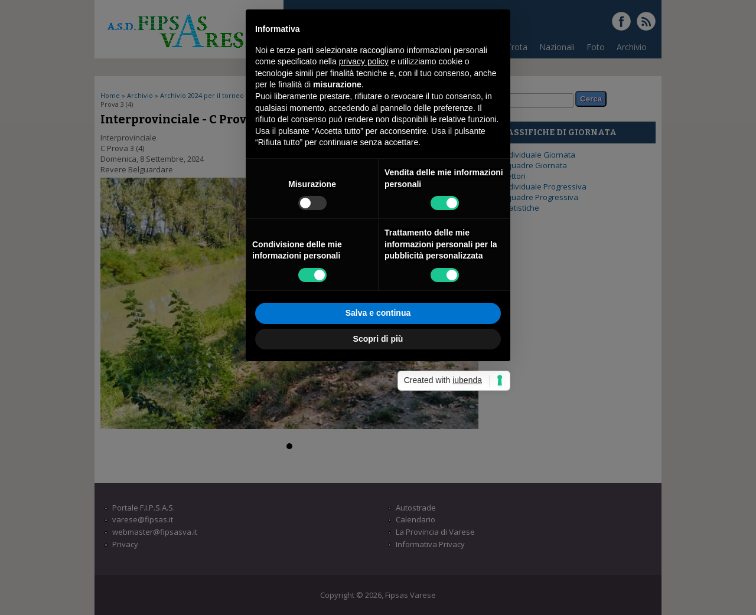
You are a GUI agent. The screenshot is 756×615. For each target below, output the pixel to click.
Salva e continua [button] (378, 435)
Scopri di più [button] (378, 460)
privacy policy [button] (364, 183)
